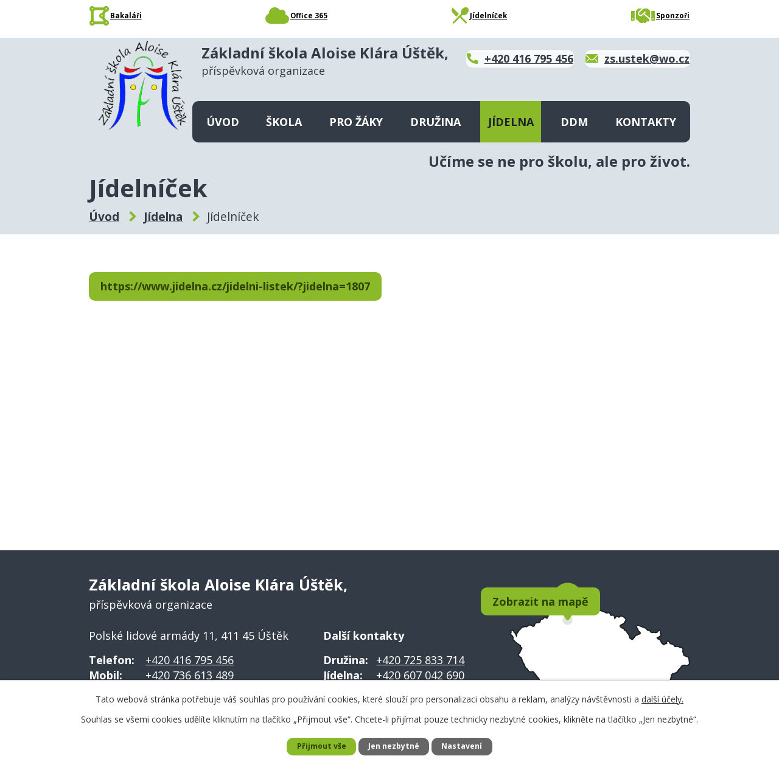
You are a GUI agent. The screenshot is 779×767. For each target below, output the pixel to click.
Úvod (222, 121)
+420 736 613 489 (189, 675)
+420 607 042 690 (420, 675)
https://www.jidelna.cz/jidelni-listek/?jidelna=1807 (250, 287)
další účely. (662, 697)
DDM (574, 121)
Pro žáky (356, 121)
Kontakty (645, 121)
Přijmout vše (315, 746)
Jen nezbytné (395, 746)
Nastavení (468, 746)
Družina (435, 121)
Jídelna (511, 121)
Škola (284, 121)
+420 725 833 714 (420, 660)
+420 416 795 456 (189, 660)
